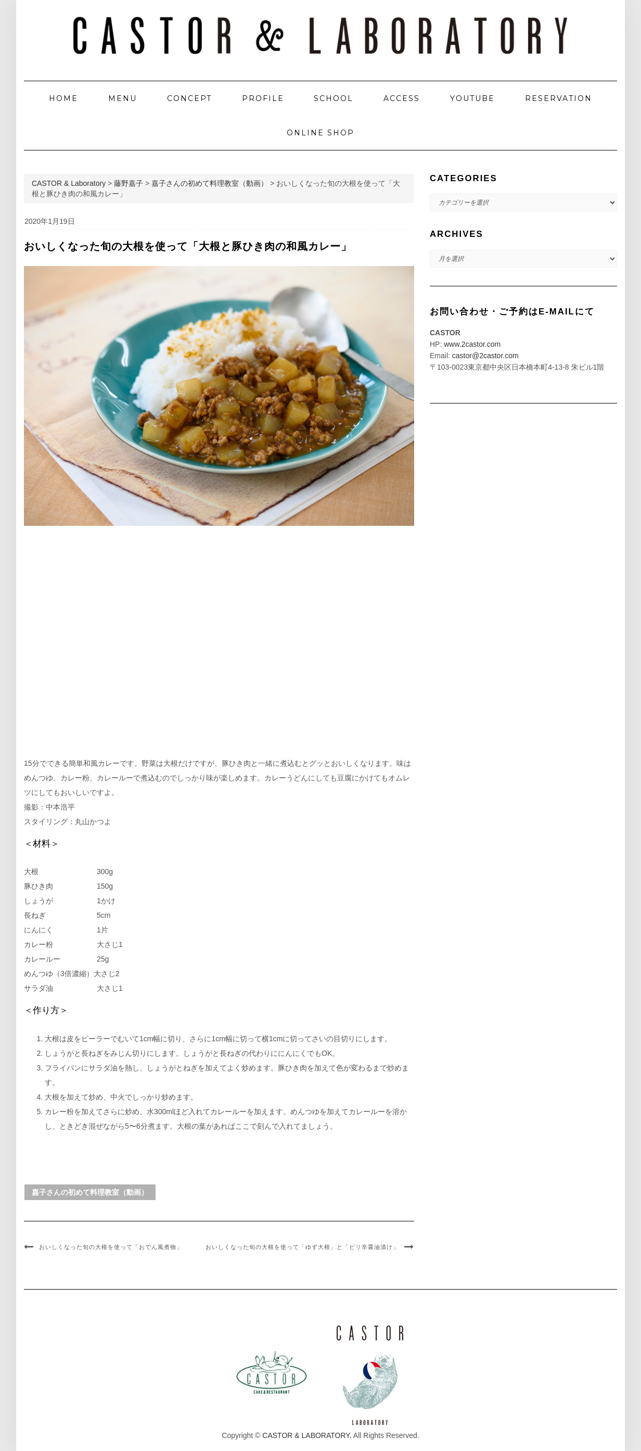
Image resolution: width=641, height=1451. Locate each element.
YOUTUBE (472, 98)
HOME (63, 98)
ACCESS (401, 98)
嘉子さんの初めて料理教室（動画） (90, 1192)
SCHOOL (333, 98)
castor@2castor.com (485, 355)
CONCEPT (189, 98)
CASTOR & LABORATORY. (306, 1435)
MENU (122, 98)
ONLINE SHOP (320, 132)
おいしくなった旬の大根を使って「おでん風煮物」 (111, 1247)
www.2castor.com (472, 344)
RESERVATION (558, 98)
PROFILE (263, 98)
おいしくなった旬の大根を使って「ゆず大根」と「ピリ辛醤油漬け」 (302, 1247)
